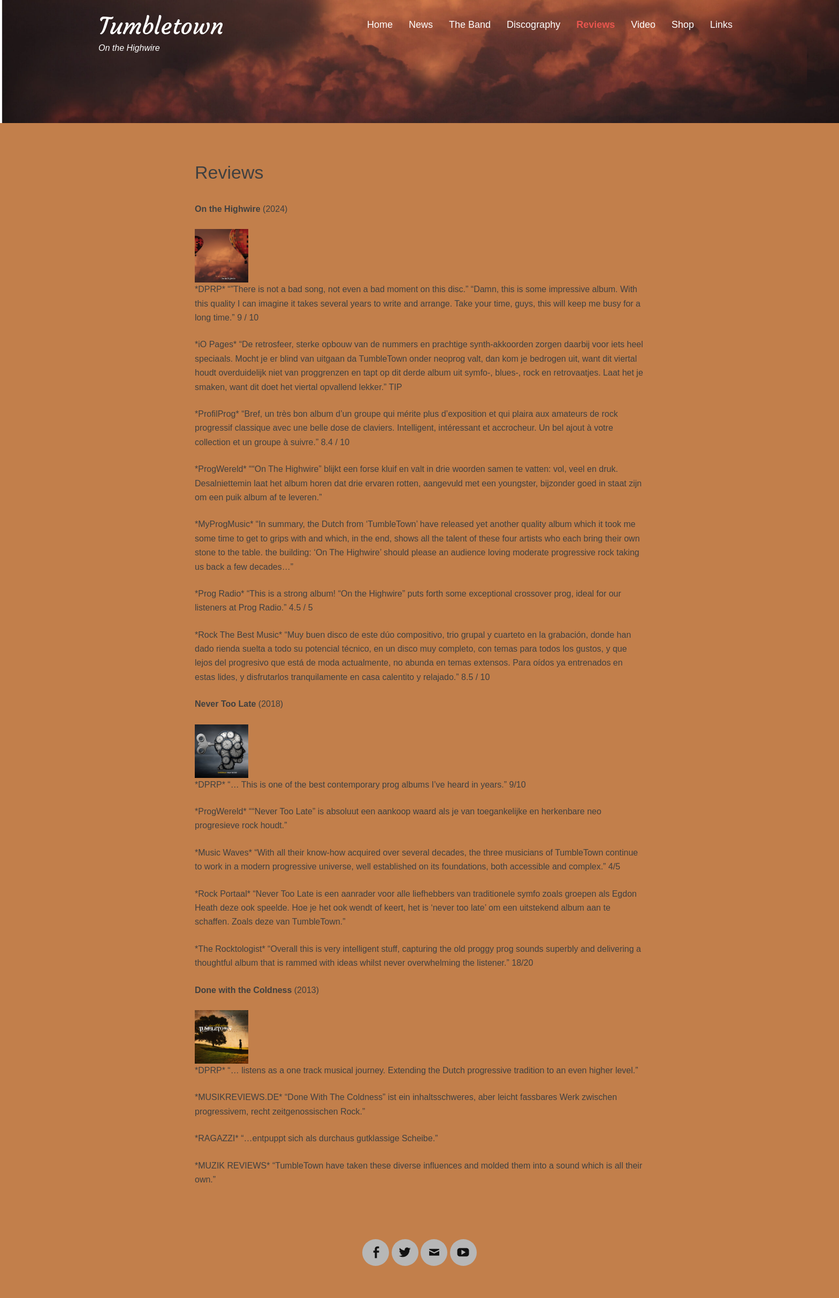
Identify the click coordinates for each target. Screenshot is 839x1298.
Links (721, 24)
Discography (533, 24)
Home (380, 24)
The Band (470, 24)
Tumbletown (161, 26)
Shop (683, 24)
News (421, 24)
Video (643, 24)
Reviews (595, 24)
